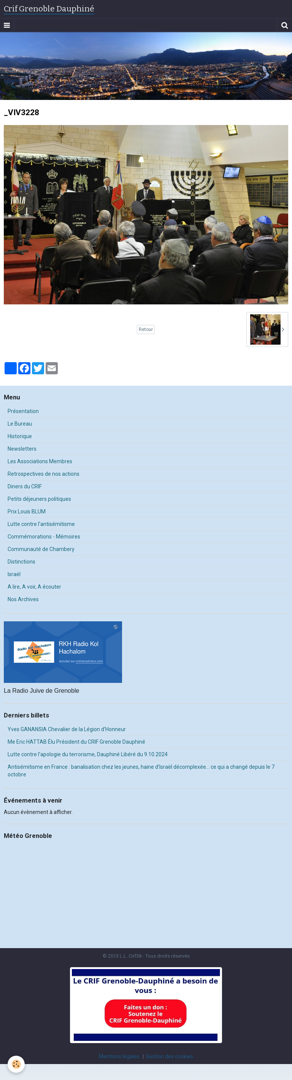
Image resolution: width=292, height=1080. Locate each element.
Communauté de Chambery (41, 549)
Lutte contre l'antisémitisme (41, 524)
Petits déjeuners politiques (39, 499)
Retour (146, 329)
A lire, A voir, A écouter (34, 587)
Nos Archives (23, 599)
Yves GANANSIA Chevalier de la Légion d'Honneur (67, 729)
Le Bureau (20, 424)
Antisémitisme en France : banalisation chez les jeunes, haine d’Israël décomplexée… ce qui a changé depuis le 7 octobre (141, 771)
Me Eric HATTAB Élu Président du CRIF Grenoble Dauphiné (76, 742)
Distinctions (21, 562)
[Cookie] (16, 1064)
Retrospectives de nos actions (43, 474)
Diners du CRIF (25, 486)
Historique (20, 436)
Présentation (23, 411)
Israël (14, 574)
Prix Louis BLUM (27, 511)
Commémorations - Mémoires (44, 537)
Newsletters (22, 449)
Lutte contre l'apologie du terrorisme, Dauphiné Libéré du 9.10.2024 (88, 754)
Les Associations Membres (40, 461)
